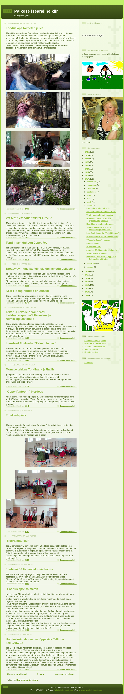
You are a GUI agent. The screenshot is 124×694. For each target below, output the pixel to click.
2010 (87, 292)
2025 (87, 152)
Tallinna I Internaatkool (94, 346)
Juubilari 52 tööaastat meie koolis (29, 569)
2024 (87, 155)
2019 (87, 172)
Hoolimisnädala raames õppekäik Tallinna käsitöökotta (101, 258)
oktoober (91, 188)
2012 (87, 285)
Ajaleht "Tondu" (91, 349)
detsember (92, 182)
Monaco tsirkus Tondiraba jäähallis (30, 369)
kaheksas (88, 362)
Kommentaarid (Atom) (27, 680)
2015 (87, 275)
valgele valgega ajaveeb (95, 340)
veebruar (91, 263)
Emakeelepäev (16, 415)
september (92, 192)
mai (89, 199)
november (91, 185)
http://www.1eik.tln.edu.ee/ (90, 690)
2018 (87, 175)
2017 (87, 179)
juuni (89, 195)
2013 (87, 282)
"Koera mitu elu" (17, 540)
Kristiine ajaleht (91, 352)
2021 (87, 165)
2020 (87, 169)
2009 (87, 295)
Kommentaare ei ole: (68, 209)
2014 (87, 278)
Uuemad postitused (17, 674)
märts (90, 205)
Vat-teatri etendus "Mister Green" (29, 218)
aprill (89, 202)
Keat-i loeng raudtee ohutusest (27, 290)
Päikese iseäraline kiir (36, 11)
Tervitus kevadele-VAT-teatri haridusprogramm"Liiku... (99, 228)
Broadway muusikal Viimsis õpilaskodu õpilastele (40, 268)
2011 (87, 288)
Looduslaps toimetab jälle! (24, 28)
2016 (87, 271)
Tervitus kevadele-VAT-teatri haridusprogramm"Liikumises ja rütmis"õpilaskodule (28, 315)
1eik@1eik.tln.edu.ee (63, 690)
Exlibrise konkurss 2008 (95, 343)
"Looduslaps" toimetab (22, 589)
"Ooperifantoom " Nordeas (24, 391)
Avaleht (40, 674)
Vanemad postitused (65, 674)
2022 (87, 162)
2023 (87, 159)
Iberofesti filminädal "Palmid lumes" (31, 343)
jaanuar (90, 267)
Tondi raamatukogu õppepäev (26, 242)
